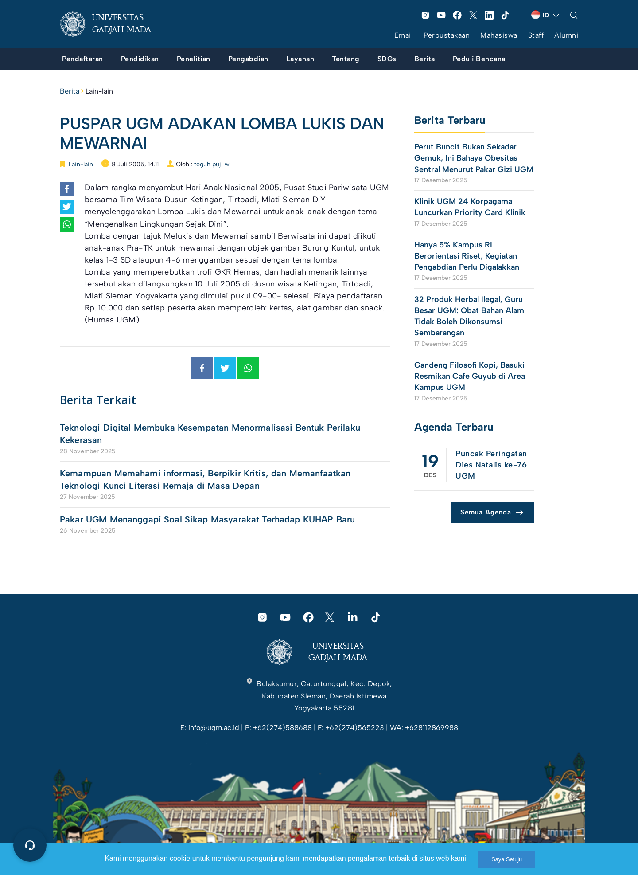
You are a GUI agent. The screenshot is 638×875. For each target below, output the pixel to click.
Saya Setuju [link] (506, 859)
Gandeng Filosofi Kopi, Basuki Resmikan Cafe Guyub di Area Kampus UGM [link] (469, 376)
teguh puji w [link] (212, 164)
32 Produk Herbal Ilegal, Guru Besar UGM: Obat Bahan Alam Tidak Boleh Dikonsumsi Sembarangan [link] (469, 316)
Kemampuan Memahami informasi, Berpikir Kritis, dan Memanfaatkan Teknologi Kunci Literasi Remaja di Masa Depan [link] (205, 479)
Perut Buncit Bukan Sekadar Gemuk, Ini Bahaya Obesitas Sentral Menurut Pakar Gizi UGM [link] (473, 158)
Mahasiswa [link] (498, 35)
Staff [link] (536, 35)
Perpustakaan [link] (447, 35)
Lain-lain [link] (99, 91)
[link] (112, 24)
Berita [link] (69, 91)
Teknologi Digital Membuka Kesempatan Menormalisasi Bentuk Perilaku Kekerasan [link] (210, 433)
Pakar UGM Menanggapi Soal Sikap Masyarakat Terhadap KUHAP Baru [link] (207, 519)
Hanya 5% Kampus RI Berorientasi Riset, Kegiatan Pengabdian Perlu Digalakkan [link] (467, 256)
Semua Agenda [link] (485, 512)
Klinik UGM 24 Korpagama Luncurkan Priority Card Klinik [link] (469, 206)
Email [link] (403, 35)
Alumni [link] (566, 35)
